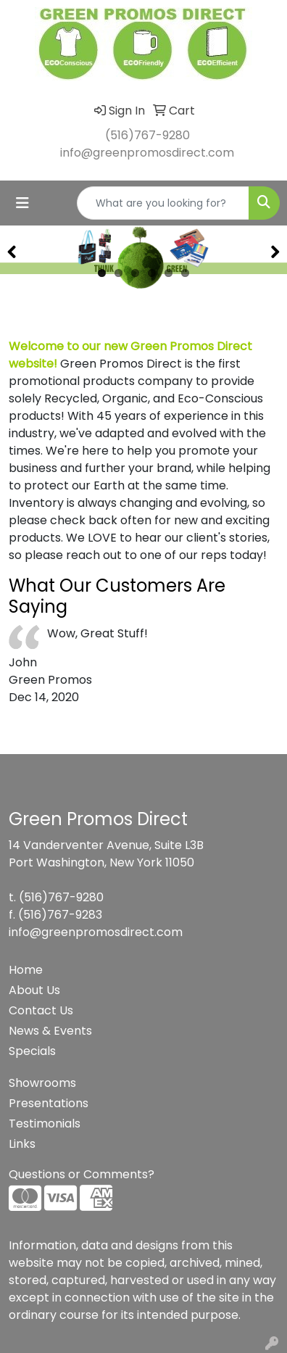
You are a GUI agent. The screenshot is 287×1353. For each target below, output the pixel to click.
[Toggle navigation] (22, 203)
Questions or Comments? (81, 1174)
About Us (34, 990)
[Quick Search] (163, 203)
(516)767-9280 (147, 135)
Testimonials (44, 1123)
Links (22, 1143)
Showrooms (42, 1083)
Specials (32, 1051)
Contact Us (41, 1010)
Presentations (48, 1103)
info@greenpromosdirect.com (147, 152)
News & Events (50, 1030)
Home (26, 969)
